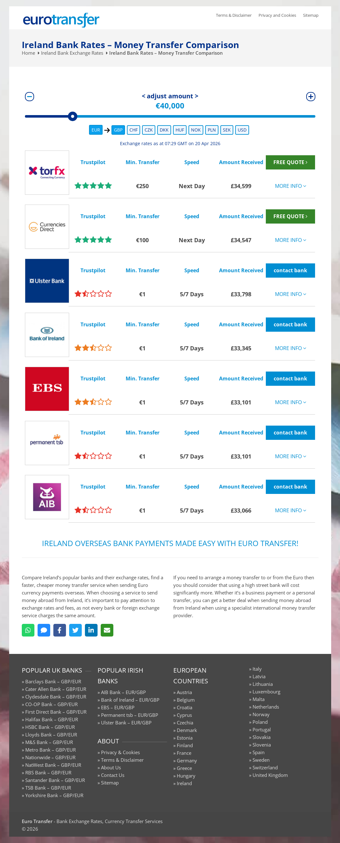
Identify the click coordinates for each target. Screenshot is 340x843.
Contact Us (112, 775)
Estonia (185, 738)
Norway (261, 714)
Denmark (187, 730)
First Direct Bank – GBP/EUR (55, 712)
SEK (227, 130)
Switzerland (265, 767)
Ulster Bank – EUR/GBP (126, 722)
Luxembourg (266, 691)
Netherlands (266, 707)
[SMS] (44, 630)
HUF (180, 130)
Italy (257, 669)
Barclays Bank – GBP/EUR (53, 681)
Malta (259, 699)
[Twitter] (75, 630)
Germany (187, 760)
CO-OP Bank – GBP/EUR (51, 704)
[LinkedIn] (91, 630)
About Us (111, 767)
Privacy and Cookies (277, 15)
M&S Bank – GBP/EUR (49, 742)
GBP (118, 130)
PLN (212, 130)
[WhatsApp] (28, 630)
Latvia (259, 676)
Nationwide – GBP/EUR (50, 757)
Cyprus (184, 715)
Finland (185, 745)
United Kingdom (270, 775)
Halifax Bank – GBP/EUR (51, 719)
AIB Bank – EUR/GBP (123, 692)
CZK (149, 130)
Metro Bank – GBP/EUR (50, 750)
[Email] (107, 630)
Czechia (185, 722)
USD (242, 130)
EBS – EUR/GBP (117, 707)
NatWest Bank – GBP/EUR (53, 765)
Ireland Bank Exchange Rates (72, 53)
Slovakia (262, 737)
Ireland (184, 783)
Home (28, 53)
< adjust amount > (170, 96)
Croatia (184, 707)
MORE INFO (290, 185)
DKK (164, 130)
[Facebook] (59, 630)
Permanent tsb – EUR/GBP (129, 715)
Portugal (262, 729)
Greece (184, 768)
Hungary (186, 775)
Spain (259, 752)
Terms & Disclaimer (234, 15)
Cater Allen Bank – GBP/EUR (55, 689)
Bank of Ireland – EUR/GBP (130, 700)
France (184, 753)
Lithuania (263, 684)
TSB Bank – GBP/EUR (48, 788)
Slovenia (262, 744)
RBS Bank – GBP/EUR (48, 772)
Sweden (261, 760)
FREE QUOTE (290, 162)
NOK (196, 130)
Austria (184, 692)
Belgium (186, 700)
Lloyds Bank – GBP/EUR (51, 734)
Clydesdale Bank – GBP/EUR (55, 696)
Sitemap (311, 15)
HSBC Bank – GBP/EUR (50, 727)
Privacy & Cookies (120, 752)
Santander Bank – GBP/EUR (55, 780)
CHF (133, 130)
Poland (260, 722)
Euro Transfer (37, 821)
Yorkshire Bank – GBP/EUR (54, 795)
